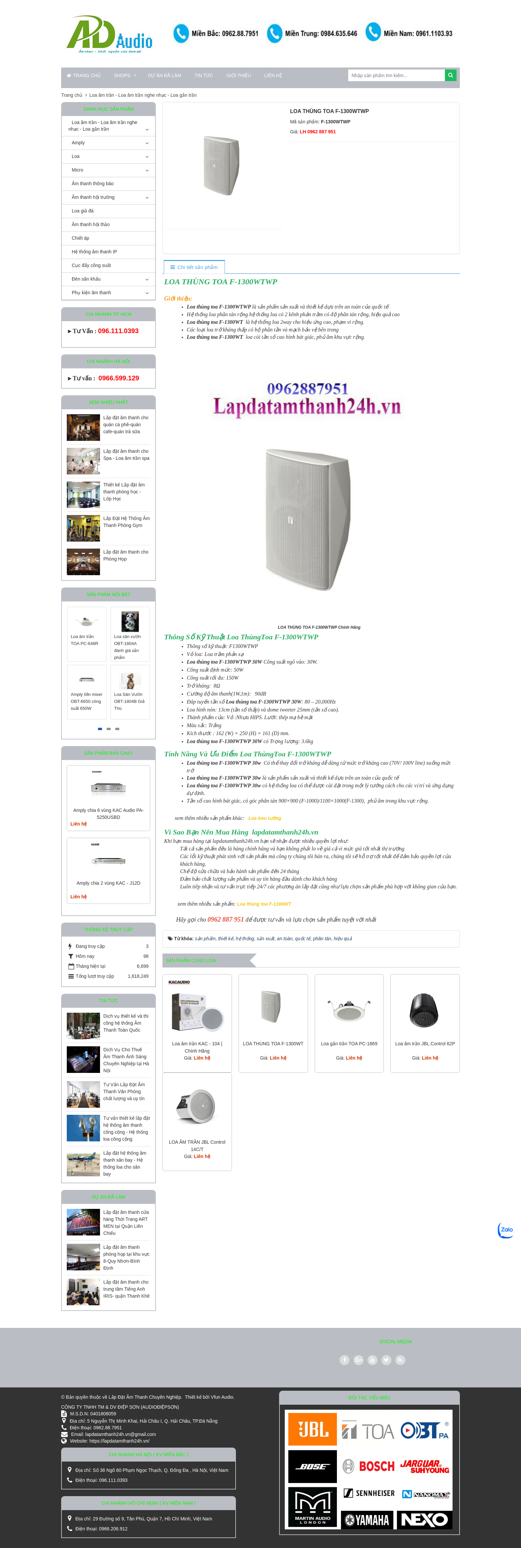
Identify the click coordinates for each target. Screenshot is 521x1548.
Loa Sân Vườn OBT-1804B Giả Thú (130, 701)
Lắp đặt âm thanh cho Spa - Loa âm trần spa (126, 455)
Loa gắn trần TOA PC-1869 (349, 1043)
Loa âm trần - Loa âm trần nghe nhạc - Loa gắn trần (102, 126)
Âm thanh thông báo (93, 183)
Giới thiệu (238, 75)
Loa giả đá (83, 210)
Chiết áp (80, 238)
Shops (122, 75)
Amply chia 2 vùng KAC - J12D (108, 882)
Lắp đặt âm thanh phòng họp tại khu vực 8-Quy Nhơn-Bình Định (126, 1257)
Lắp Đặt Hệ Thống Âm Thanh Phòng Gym (126, 522)
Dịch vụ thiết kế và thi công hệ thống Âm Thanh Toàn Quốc (126, 1023)
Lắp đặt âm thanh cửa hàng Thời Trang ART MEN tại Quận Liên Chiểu (126, 1223)
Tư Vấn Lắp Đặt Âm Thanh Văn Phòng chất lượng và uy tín (124, 1091)
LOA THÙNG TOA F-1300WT (273, 1043)
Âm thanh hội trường (93, 197)
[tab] (194, 267)
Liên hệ (273, 75)
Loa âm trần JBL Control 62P (425, 1043)
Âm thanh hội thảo (91, 224)
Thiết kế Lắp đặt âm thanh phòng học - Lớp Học (124, 491)
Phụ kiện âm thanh (91, 292)
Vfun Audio (222, 1397)
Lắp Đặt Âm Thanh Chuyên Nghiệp (145, 1397)
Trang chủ (84, 75)
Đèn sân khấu (86, 279)
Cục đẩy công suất (91, 265)
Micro (77, 170)
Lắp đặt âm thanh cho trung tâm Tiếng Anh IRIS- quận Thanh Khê (126, 1289)
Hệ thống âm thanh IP (94, 251)
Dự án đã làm (164, 75)
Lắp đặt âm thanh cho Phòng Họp (126, 555)
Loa (75, 156)
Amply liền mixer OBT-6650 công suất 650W (87, 701)
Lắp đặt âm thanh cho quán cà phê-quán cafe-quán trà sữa (126, 424)
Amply (78, 142)
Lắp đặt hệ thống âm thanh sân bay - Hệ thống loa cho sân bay (124, 1163)
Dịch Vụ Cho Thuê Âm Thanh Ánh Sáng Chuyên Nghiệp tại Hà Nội (126, 1060)
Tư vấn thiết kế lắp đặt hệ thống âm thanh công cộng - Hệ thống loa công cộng (126, 1128)
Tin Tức (204, 75)
